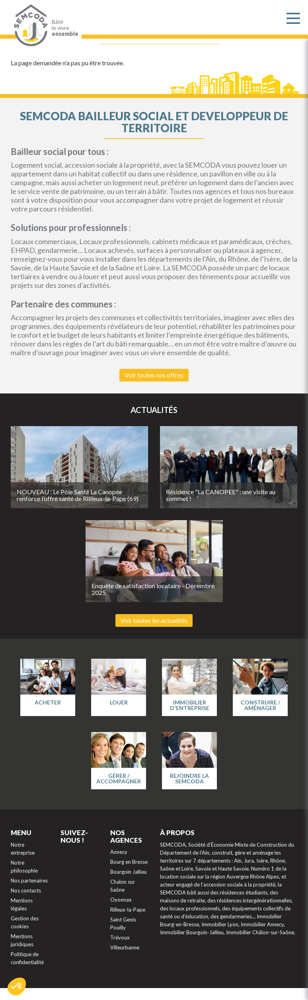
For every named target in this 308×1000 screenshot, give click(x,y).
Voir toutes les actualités (154, 620)
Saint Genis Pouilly (123, 923)
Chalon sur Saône (122, 886)
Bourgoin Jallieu (128, 872)
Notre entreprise (23, 848)
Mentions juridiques (22, 940)
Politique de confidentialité (27, 958)
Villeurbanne (124, 947)
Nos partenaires (29, 880)
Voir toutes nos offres (154, 375)
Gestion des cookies (25, 922)
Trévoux (120, 937)
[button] (16, 986)
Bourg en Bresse (129, 862)
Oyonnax (121, 899)
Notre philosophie (24, 866)
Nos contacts (26, 890)
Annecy (118, 852)
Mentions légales (22, 904)
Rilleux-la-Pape (127, 909)
